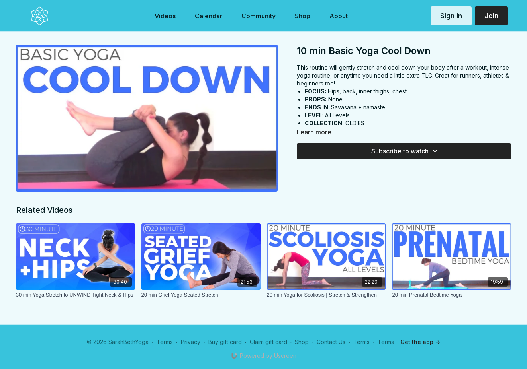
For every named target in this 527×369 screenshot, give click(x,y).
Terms (165, 341)
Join (491, 16)
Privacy (190, 341)
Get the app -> (420, 341)
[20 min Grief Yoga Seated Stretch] (201, 295)
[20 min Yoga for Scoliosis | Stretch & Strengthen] (326, 295)
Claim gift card (268, 341)
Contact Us (331, 341)
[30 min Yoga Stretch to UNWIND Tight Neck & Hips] (75, 295)
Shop (302, 341)
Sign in (451, 16)
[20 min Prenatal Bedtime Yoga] (451, 295)
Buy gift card (225, 341)
